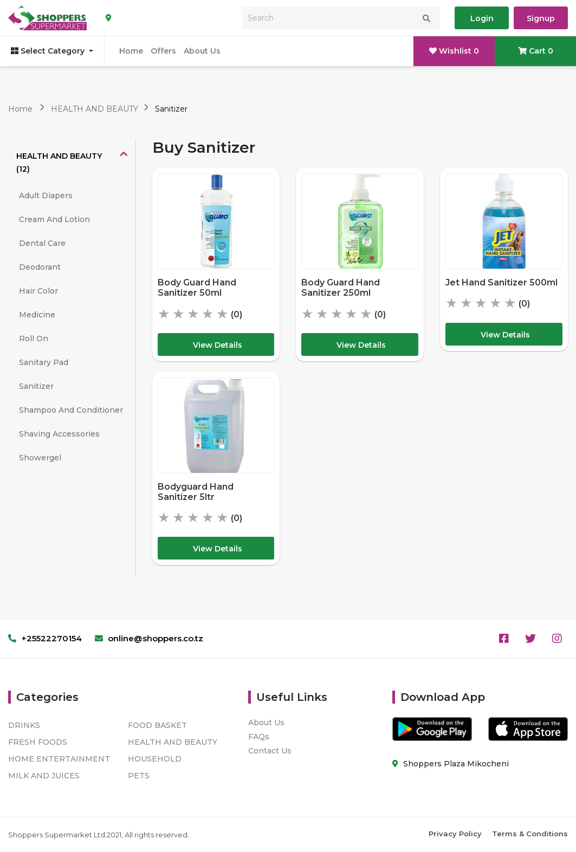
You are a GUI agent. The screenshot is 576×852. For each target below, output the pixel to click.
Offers (163, 51)
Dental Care (42, 243)
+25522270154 (45, 638)
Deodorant (40, 267)
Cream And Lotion (54, 219)
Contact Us (270, 751)
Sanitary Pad (43, 362)
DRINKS (24, 725)
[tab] (71, 162)
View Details (217, 345)
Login (482, 18)
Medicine (37, 315)
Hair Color (38, 291)
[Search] (341, 17)
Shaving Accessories (59, 434)
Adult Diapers (46, 195)
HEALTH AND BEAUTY (95, 109)
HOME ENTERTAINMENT (59, 759)
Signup (541, 18)
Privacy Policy (455, 833)
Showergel (40, 458)
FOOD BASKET (157, 725)
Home (131, 51)
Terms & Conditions (530, 833)
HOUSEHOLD (155, 759)
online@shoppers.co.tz (149, 638)
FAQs (258, 737)
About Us (202, 51)
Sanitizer (171, 109)
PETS (139, 776)
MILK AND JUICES (44, 776)
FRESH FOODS (37, 742)
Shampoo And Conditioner (71, 410)
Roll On (33, 338)
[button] (71, 162)
